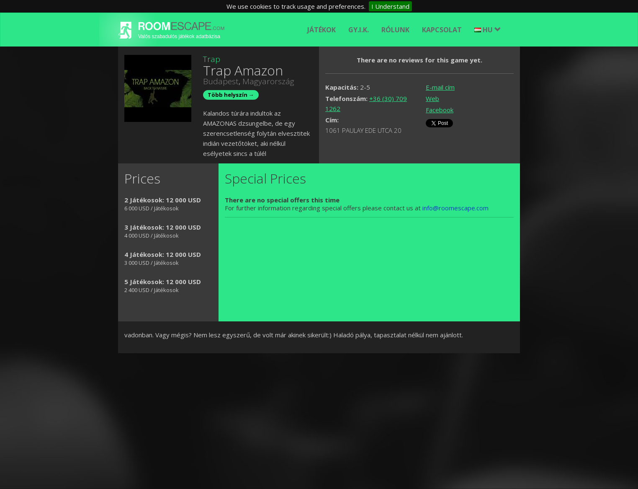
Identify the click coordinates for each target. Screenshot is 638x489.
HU (487, 29)
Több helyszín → (231, 94)
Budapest (221, 81)
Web (432, 98)
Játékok (321, 29)
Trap (211, 59)
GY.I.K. (358, 29)
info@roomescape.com (455, 208)
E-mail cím (440, 87)
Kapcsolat (442, 29)
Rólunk (395, 29)
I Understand (390, 6)
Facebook (439, 110)
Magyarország (268, 81)
